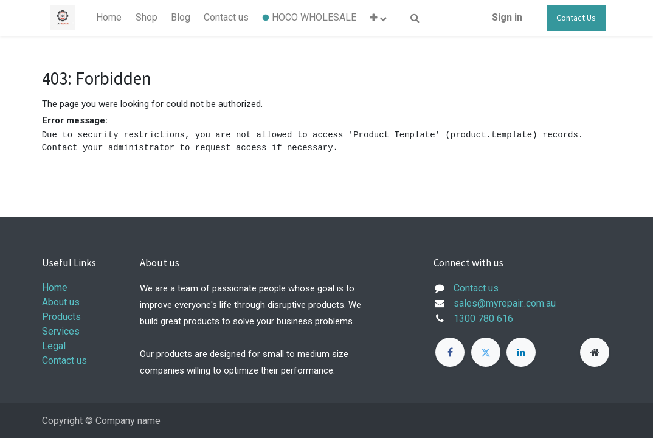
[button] (378, 17)
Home (54, 287)
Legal (54, 346)
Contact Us (576, 17)
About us (61, 302)
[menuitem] (108, 17)
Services (61, 331)
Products (61, 316)
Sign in (507, 17)
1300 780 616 (483, 318)
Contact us (64, 360)
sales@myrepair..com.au (505, 303)
